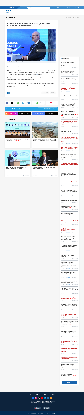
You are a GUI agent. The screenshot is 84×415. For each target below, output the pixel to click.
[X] (8, 7)
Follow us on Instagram (10, 113)
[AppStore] (46, 408)
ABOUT (30, 394)
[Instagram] (6, 7)
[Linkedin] (13, 7)
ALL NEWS (51, 12)
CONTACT (38, 394)
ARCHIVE (46, 394)
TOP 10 (53, 394)
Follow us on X (50, 113)
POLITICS (57, 12)
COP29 (52, 92)
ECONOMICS (69, 12)
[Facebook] (33, 398)
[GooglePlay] (37, 408)
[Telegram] (11, 7)
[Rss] (15, 7)
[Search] (48, 7)
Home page (68, 17)
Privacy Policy (54, 413)
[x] (39, 398)
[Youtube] (10, 7)
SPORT (75, 12)
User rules (49, 413)
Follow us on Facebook (37, 113)
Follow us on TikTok (24, 113)
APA (37, 74)
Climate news (76, 17)
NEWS (62, 12)
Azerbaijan (45, 92)
